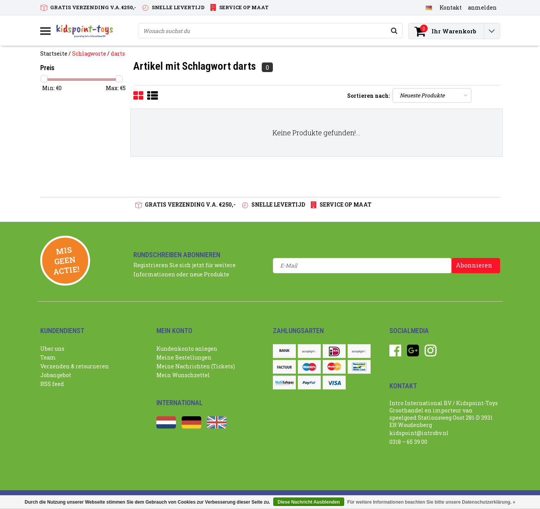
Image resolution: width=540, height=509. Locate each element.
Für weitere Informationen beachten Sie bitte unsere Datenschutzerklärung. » (431, 502)
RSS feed (52, 383)
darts (118, 53)
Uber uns (52, 348)
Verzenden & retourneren (74, 366)
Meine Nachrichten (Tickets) (195, 366)
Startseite (53, 53)
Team (48, 357)
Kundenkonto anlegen (186, 348)
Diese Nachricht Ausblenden (308, 502)
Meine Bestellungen (184, 357)
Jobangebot (55, 375)
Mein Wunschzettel (183, 375)
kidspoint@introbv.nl (419, 433)
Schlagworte (89, 53)
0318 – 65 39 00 (408, 441)
